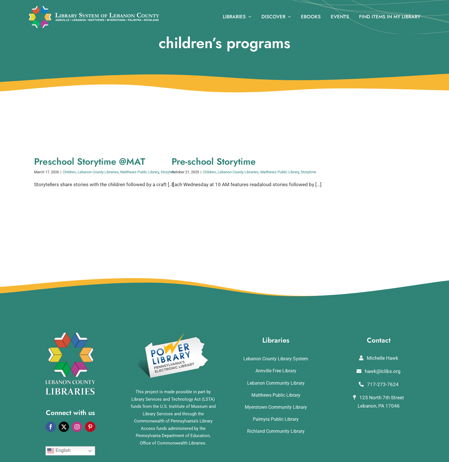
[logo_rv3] (94, 8)
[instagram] (77, 427)
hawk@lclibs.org (379, 371)
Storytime (308, 172)
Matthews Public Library (139, 172)
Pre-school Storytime (214, 161)
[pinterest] (90, 427)
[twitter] (64, 427)
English (58, 450)
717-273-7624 (379, 384)
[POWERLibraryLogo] (173, 335)
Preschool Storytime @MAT (89, 161)
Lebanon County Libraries (98, 172)
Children (69, 172)
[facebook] (51, 427)
